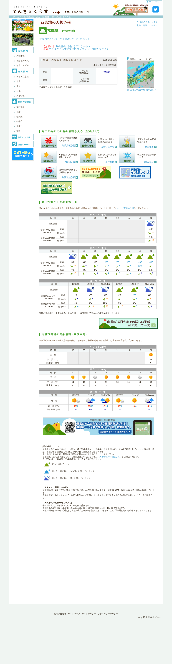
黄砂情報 (20, 107)
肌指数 (19, 126)
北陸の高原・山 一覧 (147, 25)
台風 (18, 91)
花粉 (18, 112)
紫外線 (19, 116)
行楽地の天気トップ (147, 22)
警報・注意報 (22, 76)
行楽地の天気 (28, 17)
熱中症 (19, 121)
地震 (18, 81)
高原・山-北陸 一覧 (45, 17)
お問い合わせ (60, 614)
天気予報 (20, 56)
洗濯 (18, 131)
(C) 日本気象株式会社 (150, 617)
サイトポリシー (89, 614)
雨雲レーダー (22, 65)
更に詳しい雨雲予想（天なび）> (142, 90)
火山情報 (20, 96)
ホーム (16, 17)
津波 (18, 86)
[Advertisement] (98, 111)
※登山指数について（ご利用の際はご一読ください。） (65, 39)
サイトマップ (154, 2)
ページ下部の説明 (125, 208)
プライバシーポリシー (108, 614)
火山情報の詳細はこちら (110, 456)
